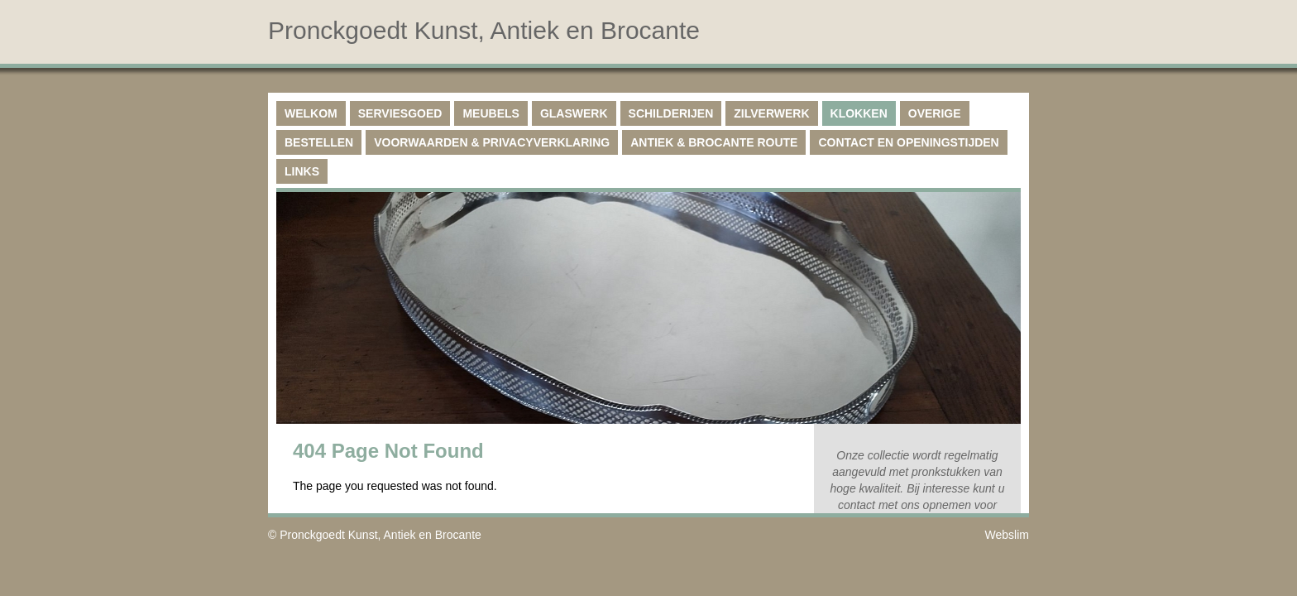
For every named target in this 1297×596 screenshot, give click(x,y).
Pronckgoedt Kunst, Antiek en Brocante (380, 534)
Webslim (1007, 534)
